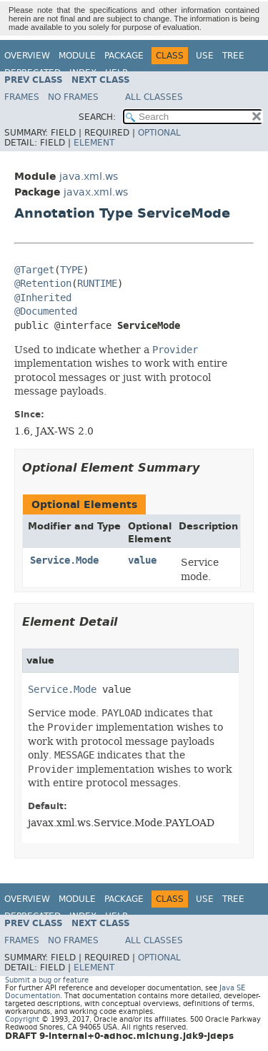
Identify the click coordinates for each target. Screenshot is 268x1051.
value (142, 560)
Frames (21, 97)
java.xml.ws (88, 177)
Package (124, 56)
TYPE (71, 270)
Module (77, 56)
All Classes (154, 97)
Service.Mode (64, 560)
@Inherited (42, 298)
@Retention (42, 284)
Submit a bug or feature (47, 980)
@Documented (45, 311)
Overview (27, 56)
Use (205, 56)
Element (94, 143)
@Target (34, 270)
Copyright (22, 1019)
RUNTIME (97, 284)
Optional (159, 133)
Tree (233, 56)
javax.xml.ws (96, 192)
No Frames (73, 97)
